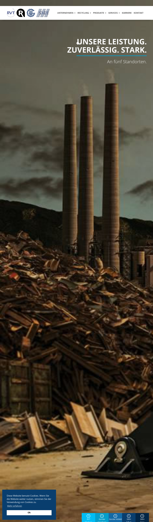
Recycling (84, 12)
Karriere (127, 12)
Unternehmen (66, 12)
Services (114, 12)
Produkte (99, 12)
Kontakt (138, 12)
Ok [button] (29, 512)
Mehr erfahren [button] (14, 505)
